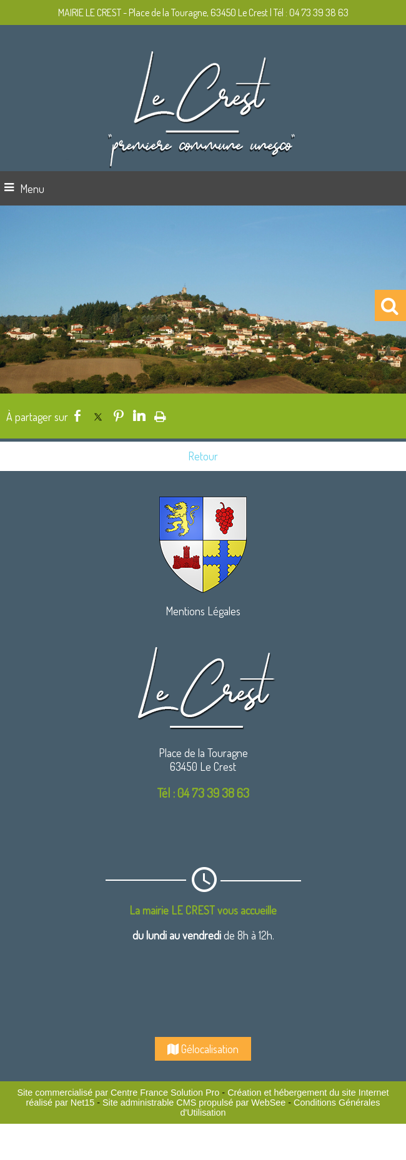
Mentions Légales (203, 611)
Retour (203, 456)
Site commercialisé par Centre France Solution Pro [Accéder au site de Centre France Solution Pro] (118, 1093)
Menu (32, 189)
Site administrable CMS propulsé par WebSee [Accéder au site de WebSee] (193, 1103)
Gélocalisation (203, 1049)
